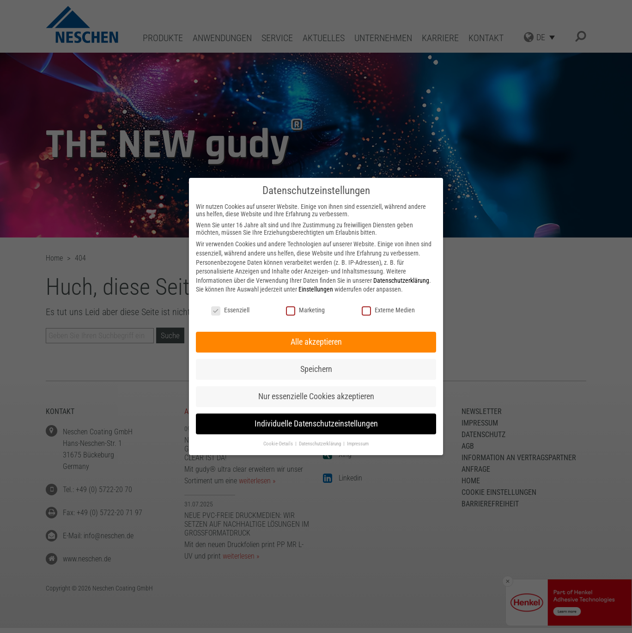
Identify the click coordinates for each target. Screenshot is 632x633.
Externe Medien (388, 310)
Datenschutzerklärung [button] (320, 444)
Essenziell (230, 310)
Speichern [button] (316, 369)
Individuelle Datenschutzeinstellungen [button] (316, 423)
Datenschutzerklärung (401, 280)
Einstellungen (315, 289)
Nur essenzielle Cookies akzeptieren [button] (316, 396)
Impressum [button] (358, 444)
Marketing (305, 310)
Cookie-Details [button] (278, 444)
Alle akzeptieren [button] (316, 342)
